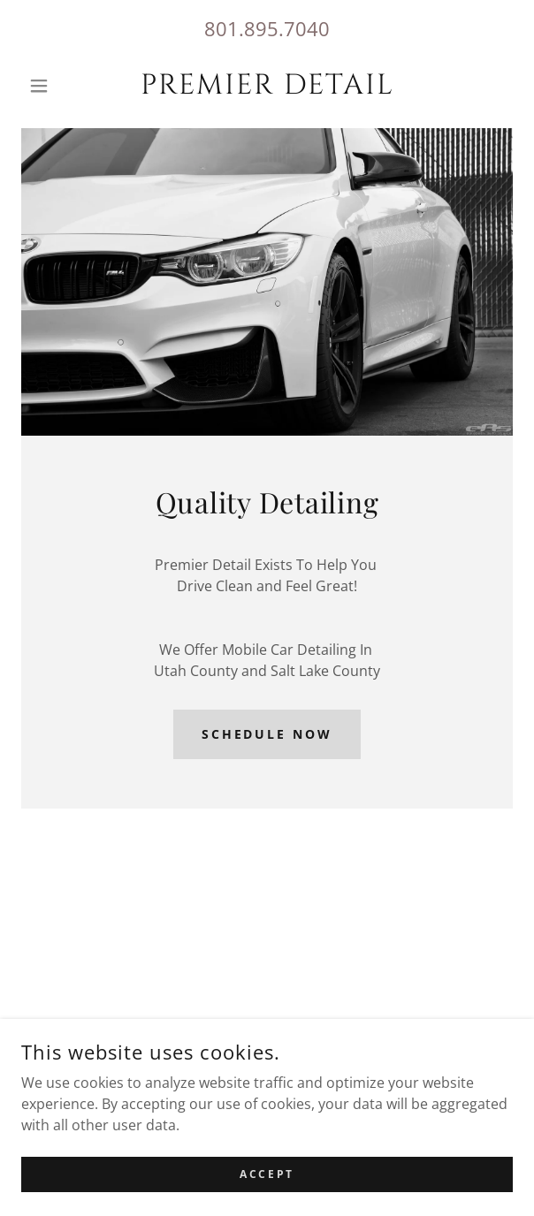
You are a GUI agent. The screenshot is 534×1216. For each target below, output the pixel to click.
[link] (267, 86)
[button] (58, 85)
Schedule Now (267, 734)
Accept (267, 1174)
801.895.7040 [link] (267, 28)
